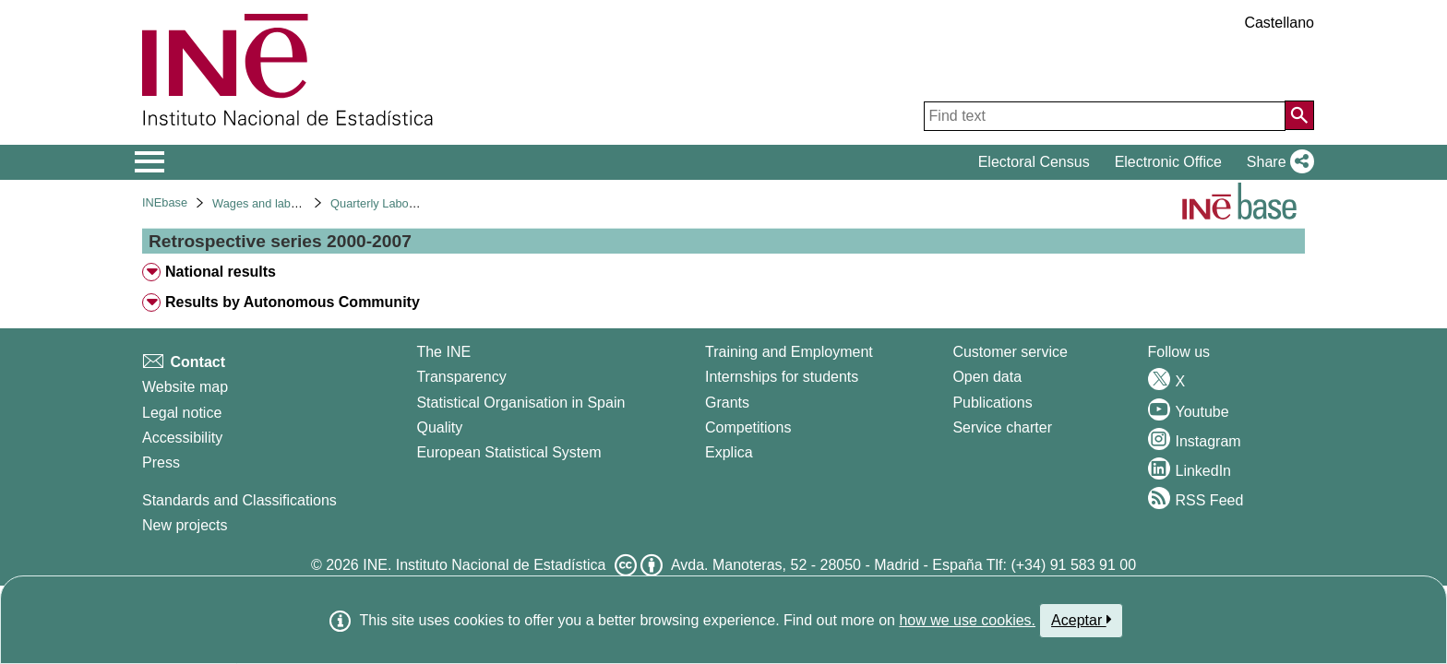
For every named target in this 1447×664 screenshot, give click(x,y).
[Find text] (1105, 116)
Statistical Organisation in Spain (520, 402)
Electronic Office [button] (1168, 162)
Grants (727, 402)
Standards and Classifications (239, 500)
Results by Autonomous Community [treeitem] (292, 302)
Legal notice (181, 413)
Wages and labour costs (275, 203)
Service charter (1002, 427)
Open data (987, 377)
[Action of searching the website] (1299, 115)
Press (161, 462)
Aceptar (1081, 619)
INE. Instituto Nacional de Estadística (484, 565)
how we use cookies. (967, 620)
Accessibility (182, 437)
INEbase (164, 202)
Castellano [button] (1279, 22)
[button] (1276, 162)
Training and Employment (789, 352)
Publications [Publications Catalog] (992, 402)
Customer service (1009, 352)
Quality (439, 427)
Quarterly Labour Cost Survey (408, 203)
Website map (185, 387)
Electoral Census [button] (1034, 162)
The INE (443, 352)
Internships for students (781, 377)
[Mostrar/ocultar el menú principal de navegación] (150, 162)
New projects (184, 525)
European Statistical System (508, 452)
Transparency (461, 377)
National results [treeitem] (220, 271)
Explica (729, 452)
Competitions (748, 427)
